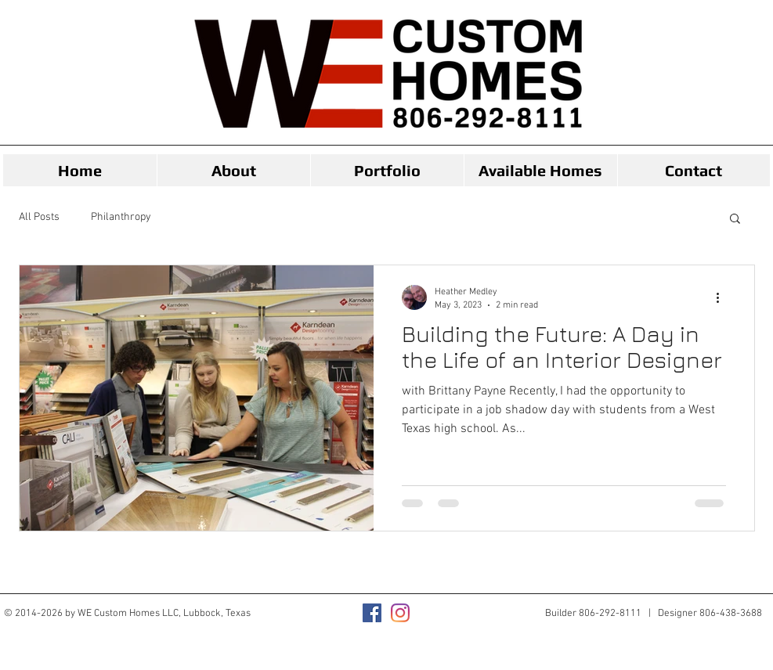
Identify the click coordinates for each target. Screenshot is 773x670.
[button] (735, 219)
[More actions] (723, 297)
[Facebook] (372, 612)
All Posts (39, 217)
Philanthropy (121, 217)
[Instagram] (400, 612)
